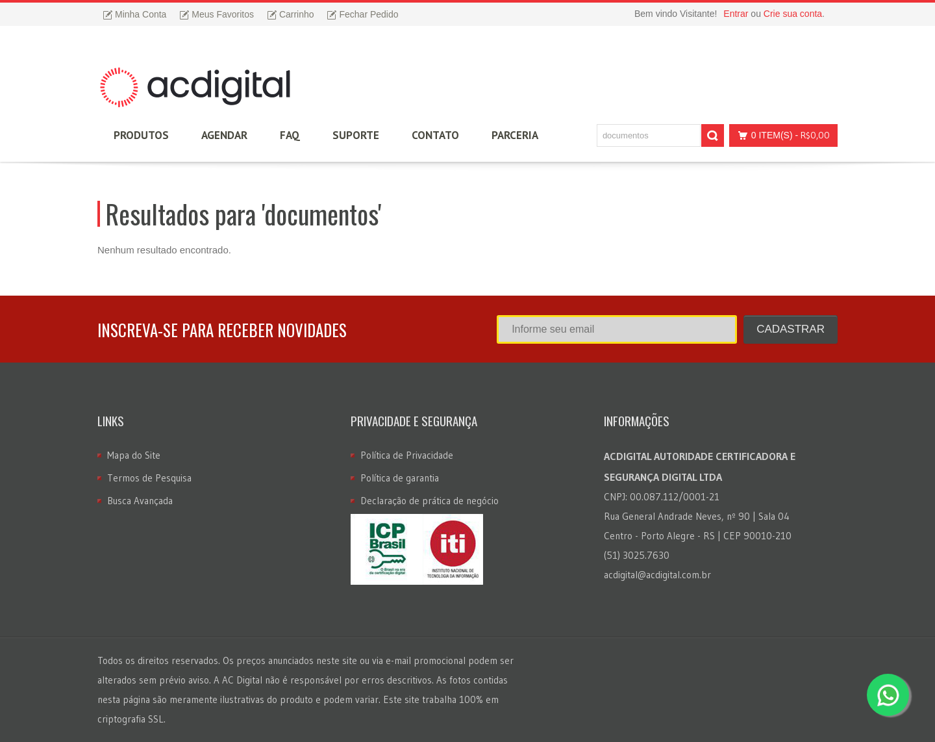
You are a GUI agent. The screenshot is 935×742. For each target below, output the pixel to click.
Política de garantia (399, 478)
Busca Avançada (140, 500)
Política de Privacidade (406, 455)
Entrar (735, 13)
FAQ (290, 135)
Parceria (515, 135)
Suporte (355, 135)
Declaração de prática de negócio (429, 500)
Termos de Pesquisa (149, 478)
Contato (435, 135)
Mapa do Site (133, 455)
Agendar (224, 135)
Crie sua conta (793, 13)
